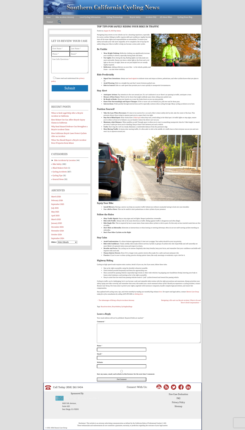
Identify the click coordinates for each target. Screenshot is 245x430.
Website (100, 362)
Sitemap (178, 406)
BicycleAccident (106, 307)
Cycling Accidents (60, 172)
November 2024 (57, 231)
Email (99, 354)
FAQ (178, 398)
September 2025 (57, 204)
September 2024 (57, 238)
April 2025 (55, 215)
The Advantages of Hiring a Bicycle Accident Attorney (115, 300)
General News (58, 179)
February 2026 (57, 200)
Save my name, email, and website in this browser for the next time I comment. (126, 374)
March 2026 (56, 196)
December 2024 (57, 227)
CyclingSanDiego (126, 307)
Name (99, 346)
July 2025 (55, 208)
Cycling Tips (57, 175)
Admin (118, 31)
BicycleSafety (116, 307)
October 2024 (56, 234)
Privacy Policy (178, 402)
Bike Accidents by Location (65, 160)
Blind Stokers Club (60, 168)
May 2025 (55, 212)
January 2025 (56, 223)
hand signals (133, 79)
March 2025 (56, 219)
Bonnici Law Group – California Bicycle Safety (113, 8)
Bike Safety (57, 164)
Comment (101, 322)
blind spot (137, 118)
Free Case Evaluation (178, 394)
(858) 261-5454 (74, 387)
